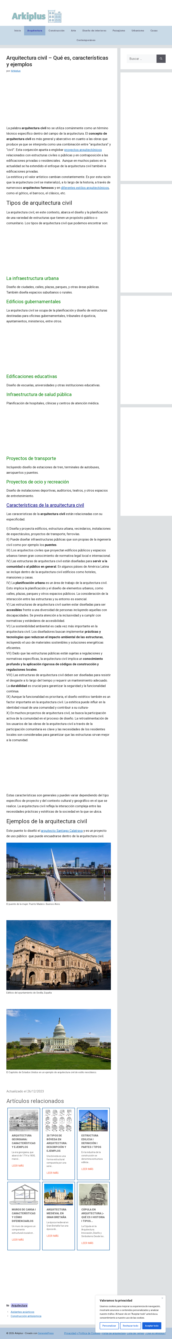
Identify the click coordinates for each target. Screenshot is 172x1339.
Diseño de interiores (94, 30)
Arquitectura (34, 30)
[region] (130, 1314)
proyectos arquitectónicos (83, 150)
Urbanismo (138, 30)
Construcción (56, 30)
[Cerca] (162, 1298)
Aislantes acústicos (22, 1311)
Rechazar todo (130, 1325)
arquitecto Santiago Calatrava (62, 831)
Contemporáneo (86, 40)
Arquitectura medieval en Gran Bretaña (56, 1213)
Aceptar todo (152, 1325)
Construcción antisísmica (26, 1316)
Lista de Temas (135, 1333)
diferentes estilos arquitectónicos (85, 188)
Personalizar (109, 1325)
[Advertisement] (58, 101)
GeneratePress (46, 1333)
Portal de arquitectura (114, 1333)
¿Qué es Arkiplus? (155, 1333)
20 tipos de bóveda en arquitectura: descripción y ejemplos (57, 1143)
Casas (153, 30)
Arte (73, 30)
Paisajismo (119, 30)
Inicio (17, 30)
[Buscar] (161, 59)
